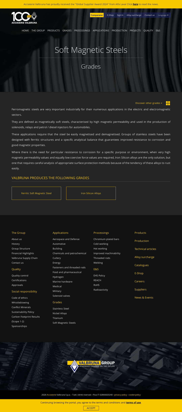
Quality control (20, 275)
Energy (56, 262)
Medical (57, 286)
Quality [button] (148, 30)
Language (163, 15)
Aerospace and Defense (66, 239)
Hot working (100, 248)
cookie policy (135, 394)
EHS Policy (99, 275)
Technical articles (145, 249)
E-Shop (110, 15)
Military (57, 291)
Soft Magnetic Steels (64, 322)
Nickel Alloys (60, 313)
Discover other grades (148, 103)
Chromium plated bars (106, 239)
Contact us (150, 15)
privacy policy (120, 394)
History (16, 243)
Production (119, 30)
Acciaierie (51, 394)
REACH (97, 280)
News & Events (144, 297)
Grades (67, 30)
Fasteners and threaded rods (69, 267)
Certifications (19, 280)
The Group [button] (38, 30)
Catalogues (142, 265)
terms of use (133, 402)
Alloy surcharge (134, 15)
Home (25, 30)
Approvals (17, 285)
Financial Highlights (23, 253)
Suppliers (141, 289)
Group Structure (21, 248)
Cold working (101, 243)
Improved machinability (107, 253)
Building (57, 248)
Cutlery (57, 258)
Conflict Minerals (21, 307)
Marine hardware (62, 281)
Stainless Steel (61, 308)
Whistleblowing (20, 302)
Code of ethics (20, 297)
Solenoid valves (61, 295)
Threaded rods (102, 258)
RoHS (96, 285)
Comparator (97, 15)
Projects (135, 30)
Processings (82, 30)
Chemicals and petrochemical (69, 253)
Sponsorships (19, 326)
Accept (91, 408)
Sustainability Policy (23, 312)
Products (53, 30)
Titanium (58, 318)
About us (17, 239)
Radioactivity (101, 289)
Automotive (59, 243)
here (135, 4)
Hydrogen (58, 276)
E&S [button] (158, 30)
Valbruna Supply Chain (25, 258)
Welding (98, 262)
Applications (101, 30)
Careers (140, 281)
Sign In (120, 15)
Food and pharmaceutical (67, 272)
